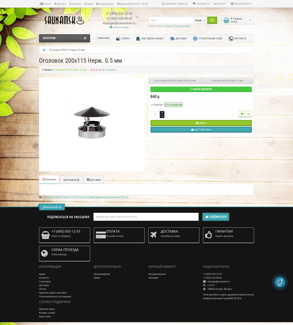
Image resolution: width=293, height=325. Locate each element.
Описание (49, 179)
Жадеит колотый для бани (177, 26)
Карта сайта (45, 316)
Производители (102, 274)
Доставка (60, 3)
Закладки (153, 277)
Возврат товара (47, 312)
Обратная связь (47, 309)
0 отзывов (110, 69)
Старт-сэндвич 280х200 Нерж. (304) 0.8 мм (175, 80)
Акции (42, 274)
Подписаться (215, 217)
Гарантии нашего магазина (53, 292)
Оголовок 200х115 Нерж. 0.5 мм (60, 197)
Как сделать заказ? (150, 38)
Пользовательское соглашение (55, 296)
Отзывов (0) (71, 179)
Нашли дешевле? (201, 89)
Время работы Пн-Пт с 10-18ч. (133, 3)
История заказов (157, 274)
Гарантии (75, 3)
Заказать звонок (119, 27)
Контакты (237, 38)
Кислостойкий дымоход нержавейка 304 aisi (104, 197)
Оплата (45, 3)
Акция (88, 3)
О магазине (103, 38)
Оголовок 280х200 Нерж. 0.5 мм (227, 80)
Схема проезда (105, 3)
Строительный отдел (207, 38)
